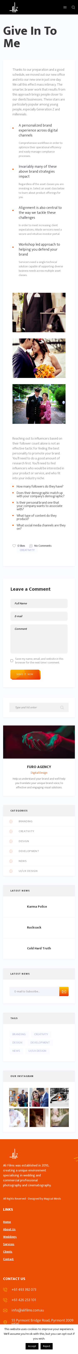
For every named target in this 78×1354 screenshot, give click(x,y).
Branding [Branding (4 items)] (19, 1034)
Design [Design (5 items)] (17, 1042)
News (23, 861)
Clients (7, 1251)
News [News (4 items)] (16, 1050)
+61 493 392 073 (23, 1290)
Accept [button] (32, 1346)
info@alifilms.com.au (27, 1310)
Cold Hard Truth (39, 948)
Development (29, 851)
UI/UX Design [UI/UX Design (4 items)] (37, 1050)
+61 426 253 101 (23, 1300)
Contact (8, 1259)
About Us (9, 1229)
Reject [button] (46, 1346)
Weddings (10, 1236)
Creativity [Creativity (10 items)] (41, 1034)
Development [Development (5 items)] (40, 1042)
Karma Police (37, 906)
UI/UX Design (28, 871)
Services (8, 1244)
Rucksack (34, 927)
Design (24, 841)
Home (7, 1221)
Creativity (27, 550)
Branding (26, 821)
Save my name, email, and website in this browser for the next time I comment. (39, 660)
